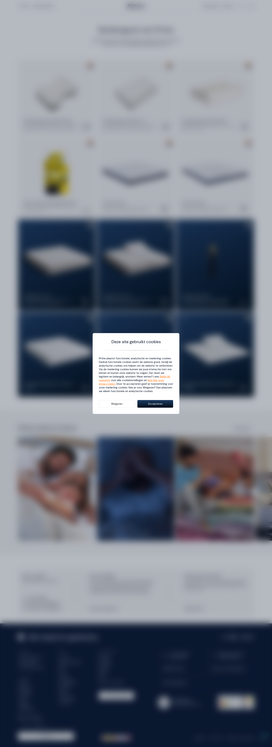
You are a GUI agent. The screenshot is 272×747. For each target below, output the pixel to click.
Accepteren (155, 404)
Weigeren (116, 404)
